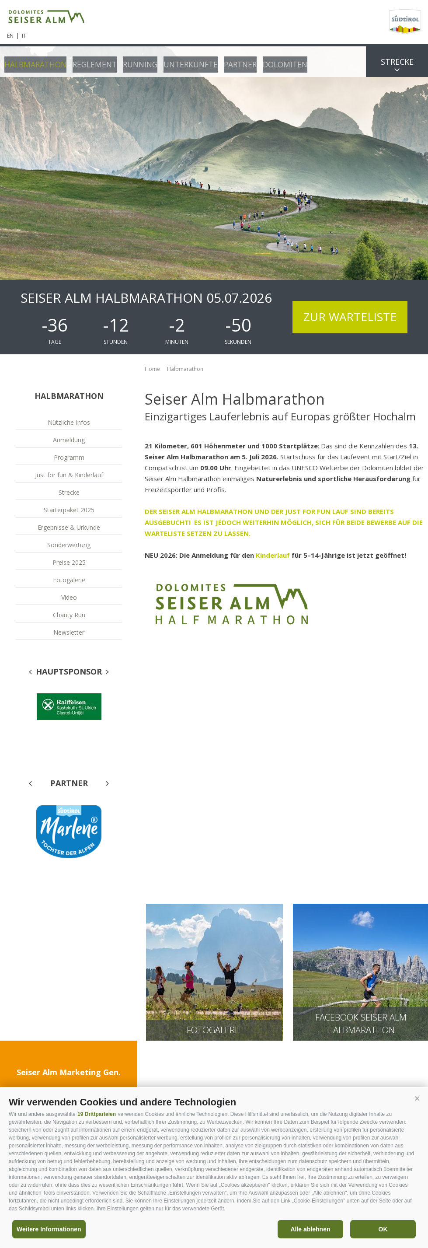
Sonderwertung (68, 545)
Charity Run (69, 615)
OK (383, 1229)
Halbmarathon (33, 61)
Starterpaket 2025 (69, 510)
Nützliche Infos (69, 422)
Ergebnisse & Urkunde (69, 527)
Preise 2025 (69, 562)
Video (69, 597)
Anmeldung (69, 440)
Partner (231, 61)
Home (152, 369)
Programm (69, 457)
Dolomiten (274, 61)
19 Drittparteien (96, 1114)
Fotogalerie (69, 580)
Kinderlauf (274, 555)
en (10, 35)
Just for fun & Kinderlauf (69, 475)
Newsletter (68, 632)
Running (134, 61)
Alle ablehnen (310, 1229)
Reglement (90, 61)
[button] (417, 1099)
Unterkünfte (183, 61)
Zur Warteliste (350, 317)
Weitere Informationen (49, 1229)
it (24, 35)
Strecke (397, 61)
